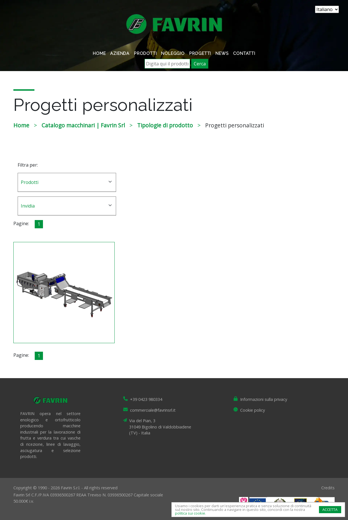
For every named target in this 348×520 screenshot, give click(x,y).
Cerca (200, 64)
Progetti (200, 53)
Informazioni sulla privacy (263, 399)
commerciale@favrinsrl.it (153, 410)
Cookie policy (252, 410)
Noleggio (172, 53)
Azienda (119, 53)
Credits (328, 487)
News (221, 53)
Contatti (244, 53)
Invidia (28, 206)
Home (99, 53)
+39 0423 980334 (146, 399)
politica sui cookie (190, 513)
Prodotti (145, 53)
